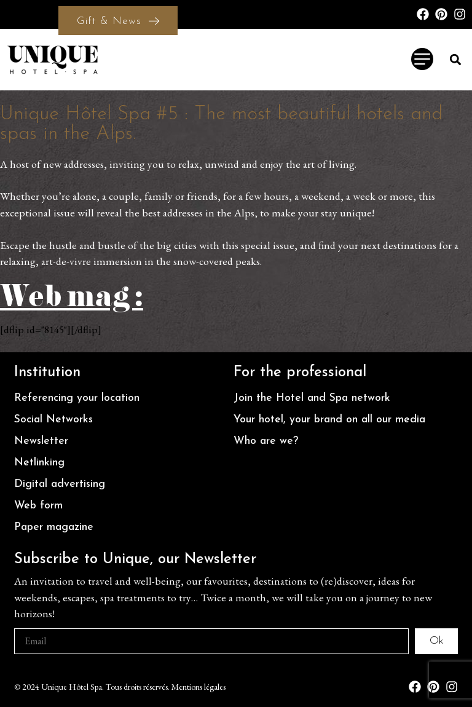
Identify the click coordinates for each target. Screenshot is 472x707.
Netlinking (39, 462)
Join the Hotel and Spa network (312, 398)
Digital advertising (59, 484)
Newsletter (41, 441)
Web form (38, 505)
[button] (456, 59)
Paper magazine (53, 527)
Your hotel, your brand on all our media (329, 419)
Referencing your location (77, 398)
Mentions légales (198, 686)
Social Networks (53, 419)
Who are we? (266, 441)
